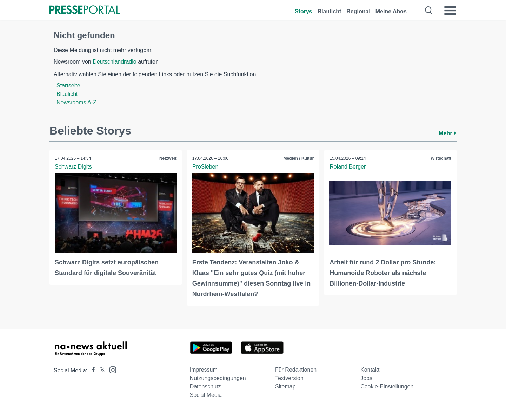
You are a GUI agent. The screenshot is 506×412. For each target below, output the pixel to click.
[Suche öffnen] (429, 10)
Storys (303, 11)
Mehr (448, 133)
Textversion (289, 378)
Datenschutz (205, 387)
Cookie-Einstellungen (386, 387)
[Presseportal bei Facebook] (91, 370)
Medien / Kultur (299, 158)
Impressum (204, 370)
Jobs (366, 378)
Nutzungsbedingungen (218, 378)
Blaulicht (329, 11)
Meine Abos (391, 11)
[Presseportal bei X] (100, 370)
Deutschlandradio (115, 62)
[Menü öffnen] (450, 10)
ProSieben (205, 167)
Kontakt (369, 370)
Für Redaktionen (296, 370)
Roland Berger (347, 167)
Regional (358, 11)
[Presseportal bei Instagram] (110, 369)
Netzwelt (168, 158)
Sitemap (285, 387)
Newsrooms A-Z (76, 102)
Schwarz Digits (73, 167)
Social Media (206, 395)
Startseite (68, 86)
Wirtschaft (441, 158)
